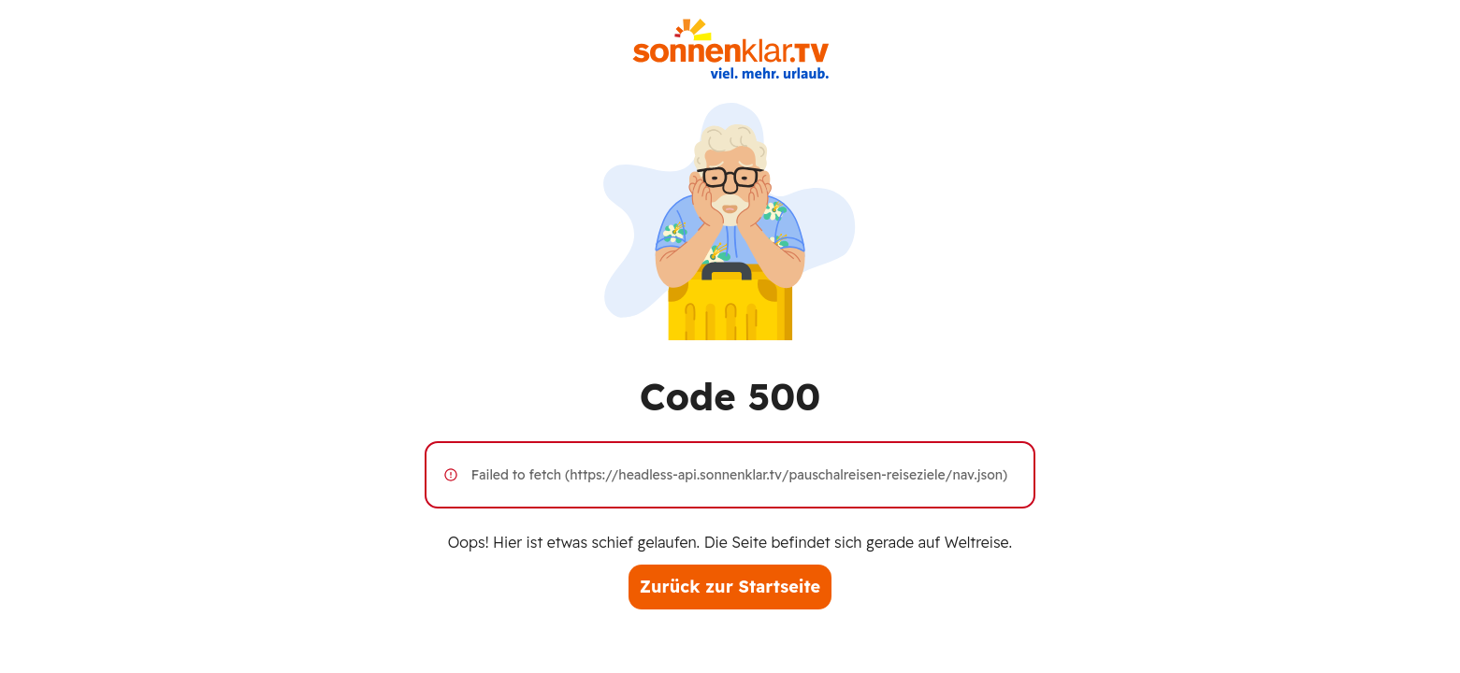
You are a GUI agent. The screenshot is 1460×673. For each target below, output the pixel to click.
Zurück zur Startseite (730, 586)
